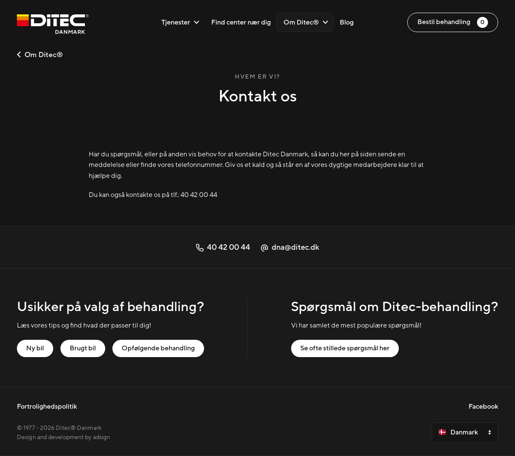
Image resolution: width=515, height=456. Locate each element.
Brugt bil (83, 348)
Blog (347, 22)
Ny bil (35, 348)
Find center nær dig (241, 22)
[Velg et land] (465, 433)
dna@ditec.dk (290, 247)
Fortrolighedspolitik (47, 406)
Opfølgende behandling (158, 348)
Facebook (483, 406)
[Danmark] (53, 25)
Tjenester (180, 22)
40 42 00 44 (198, 195)
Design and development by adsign (63, 437)
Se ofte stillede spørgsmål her (345, 348)
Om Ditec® (305, 22)
